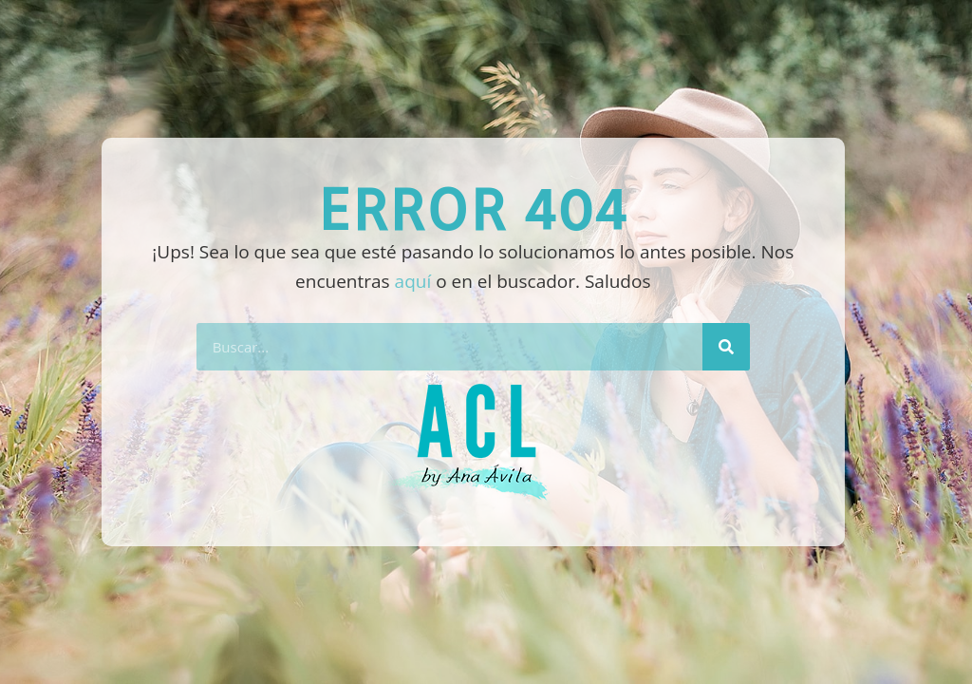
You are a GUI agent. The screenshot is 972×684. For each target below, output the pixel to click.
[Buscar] (726, 346)
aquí (413, 281)
